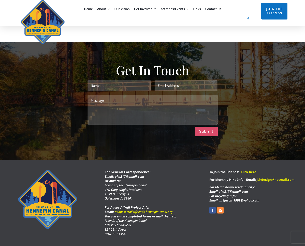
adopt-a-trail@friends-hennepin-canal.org (144, 212)
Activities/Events (173, 9)
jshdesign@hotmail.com (276, 179)
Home (88, 9)
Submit (206, 131)
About (101, 9)
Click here (248, 172)
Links (197, 9)
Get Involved (143, 9)
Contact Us (213, 9)
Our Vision (122, 9)
